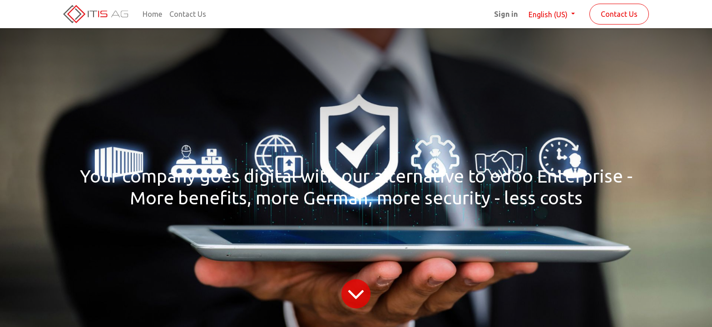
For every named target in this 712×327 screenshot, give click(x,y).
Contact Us (619, 14)
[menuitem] (152, 14)
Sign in (506, 14)
